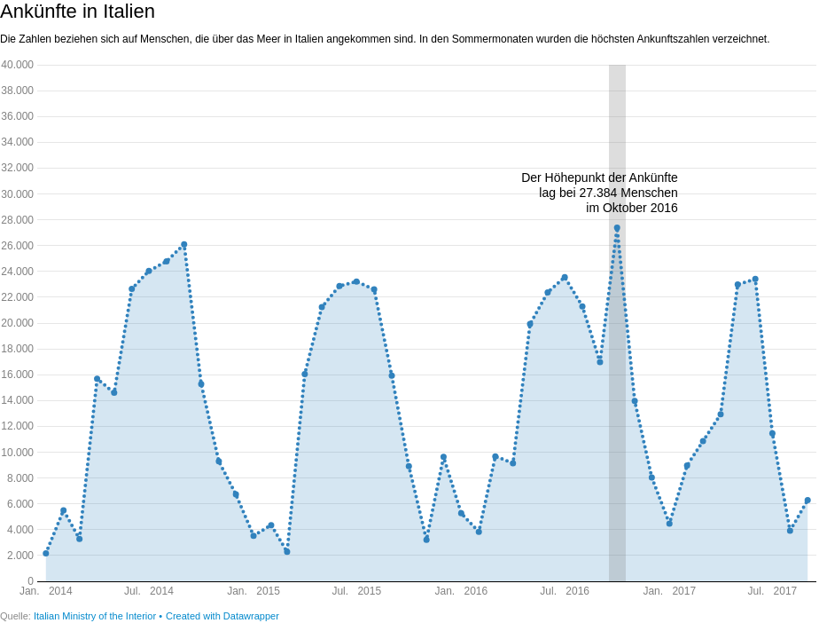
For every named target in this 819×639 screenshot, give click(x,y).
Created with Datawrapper (222, 616)
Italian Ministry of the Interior (96, 616)
